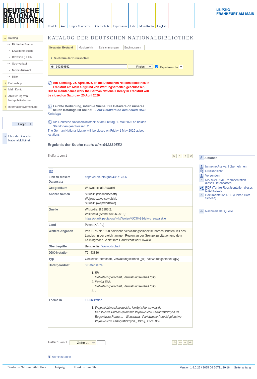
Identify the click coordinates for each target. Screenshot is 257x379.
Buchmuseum (132, 47)
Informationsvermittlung (22, 106)
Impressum (120, 26)
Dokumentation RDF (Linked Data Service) (227, 196)
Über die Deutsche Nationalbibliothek (20, 138)
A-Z (63, 26)
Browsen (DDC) (22, 57)
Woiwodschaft (110, 246)
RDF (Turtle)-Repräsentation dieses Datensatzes (229, 189)
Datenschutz (101, 26)
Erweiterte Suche (22, 50)
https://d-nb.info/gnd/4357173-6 (106, 177)
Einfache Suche (22, 44)
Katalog (13, 37)
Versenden (212, 175)
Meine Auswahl (21, 70)
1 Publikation (93, 300)
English (161, 26)
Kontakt (52, 26)
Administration (59, 357)
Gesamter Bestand (61, 47)
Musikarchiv (86, 47)
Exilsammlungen (108, 47)
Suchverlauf (19, 63)
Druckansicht (213, 171)
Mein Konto (147, 26)
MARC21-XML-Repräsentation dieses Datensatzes (225, 181)
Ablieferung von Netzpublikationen (19, 98)
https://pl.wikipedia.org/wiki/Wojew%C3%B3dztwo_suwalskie (125, 218)
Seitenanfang (242, 367)
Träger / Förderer (79, 26)
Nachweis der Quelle (219, 211)
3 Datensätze (94, 265)
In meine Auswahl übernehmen (225, 166)
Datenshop (15, 83)
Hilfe (133, 26)
